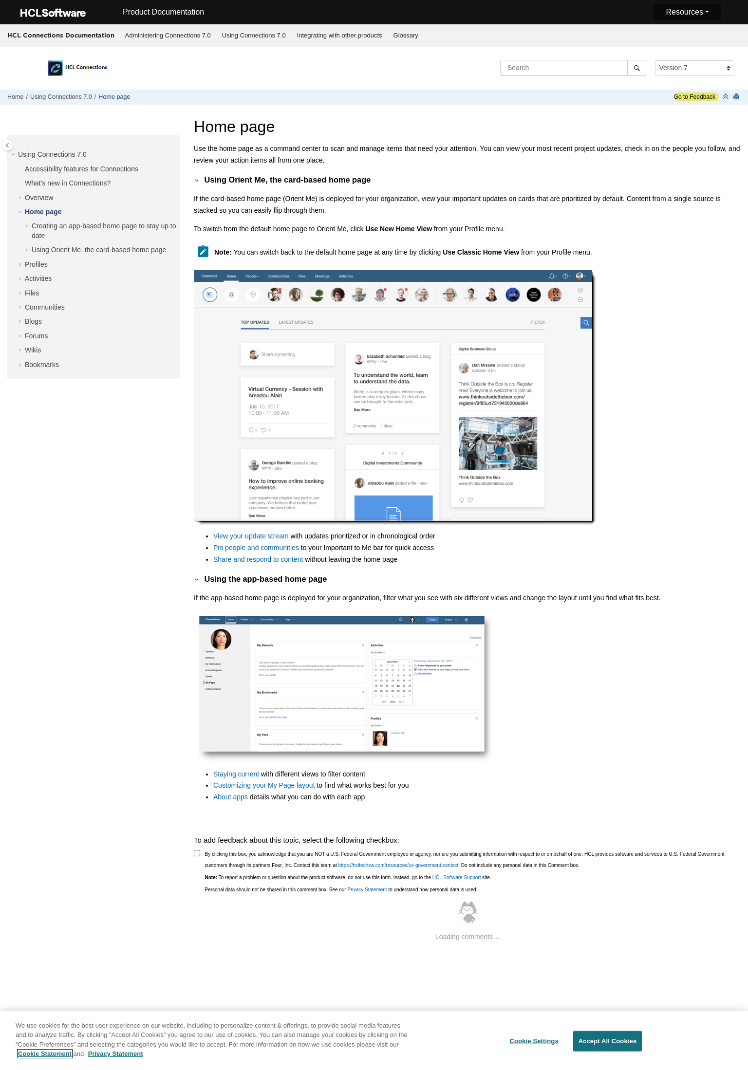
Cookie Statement (45, 1057)
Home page (114, 96)
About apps (230, 797)
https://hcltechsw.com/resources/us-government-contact (398, 865)
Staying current (236, 774)
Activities (38, 278)
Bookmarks (42, 365)
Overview (39, 198)
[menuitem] (167, 35)
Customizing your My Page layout (264, 785)
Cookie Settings (534, 1044)
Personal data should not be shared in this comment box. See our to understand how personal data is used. (341, 889)
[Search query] (573, 67)
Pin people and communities (256, 548)
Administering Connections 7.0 (168, 35)
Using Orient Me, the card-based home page (99, 250)
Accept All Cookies (608, 1044)
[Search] (636, 67)
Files (32, 293)
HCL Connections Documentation (60, 35)
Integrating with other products (339, 35)
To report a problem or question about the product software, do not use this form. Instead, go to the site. (348, 877)
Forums (36, 336)
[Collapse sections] (726, 97)
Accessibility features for (81, 169)
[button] (14, 155)
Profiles (36, 264)
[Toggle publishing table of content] (7, 145)
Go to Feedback (694, 96)
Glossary (405, 35)
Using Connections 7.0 (254, 35)
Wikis (33, 350)
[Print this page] (737, 97)
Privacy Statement (367, 889)
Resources (684, 12)
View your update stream (251, 536)
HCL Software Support (456, 877)
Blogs (33, 321)
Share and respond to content (259, 559)
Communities (45, 307)
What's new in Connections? (68, 183)
